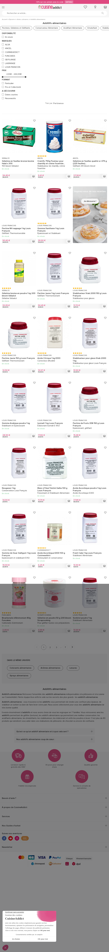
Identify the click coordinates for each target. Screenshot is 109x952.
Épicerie (12, 19)
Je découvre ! (90, 201)
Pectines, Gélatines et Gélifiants (16, 28)
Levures (73, 668)
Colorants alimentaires (20, 668)
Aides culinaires (22, 19)
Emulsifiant (92, 28)
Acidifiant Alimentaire (72, 28)
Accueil (4, 19)
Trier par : (49, 103)
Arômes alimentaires (50, 668)
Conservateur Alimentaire (47, 28)
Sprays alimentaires (19, 675)
